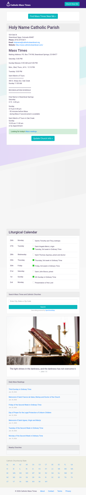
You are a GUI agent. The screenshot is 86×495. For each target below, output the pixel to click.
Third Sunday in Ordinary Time (20, 389)
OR (33, 477)
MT (33, 473)
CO (40, 465)
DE (52, 465)
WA (27, 482)
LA (52, 469)
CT (46, 465)
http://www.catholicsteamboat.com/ (29, 45)
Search (43, 307)
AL (7, 465)
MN (14, 473)
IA (33, 469)
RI (45, 477)
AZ (20, 465)
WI (39, 482)
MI (7, 473)
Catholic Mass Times (19, 4)
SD (59, 477)
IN (26, 469)
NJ (59, 473)
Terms (59, 491)
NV (46, 473)
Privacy (68, 491)
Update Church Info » (43, 138)
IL (20, 469)
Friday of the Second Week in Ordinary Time (25, 405)
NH (53, 473)
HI (7, 469)
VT (14, 482)
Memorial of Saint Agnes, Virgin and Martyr (25, 420)
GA (72, 465)
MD (65, 469)
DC (59, 465)
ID (13, 469)
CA (33, 465)
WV (33, 482)
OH (20, 477)
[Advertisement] (43, 162)
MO (27, 473)
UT (7, 482)
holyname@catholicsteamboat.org (27, 42)
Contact (51, 491)
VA (20, 482)
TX (72, 477)
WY (46, 482)
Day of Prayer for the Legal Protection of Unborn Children (30, 413)
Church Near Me (72, 4)
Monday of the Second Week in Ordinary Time (26, 436)
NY (72, 473)
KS (40, 469)
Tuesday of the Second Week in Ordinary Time (26, 428)
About (42, 491)
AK (14, 465)
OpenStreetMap (50, 310)
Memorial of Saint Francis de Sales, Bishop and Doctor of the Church (34, 397)
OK (27, 477)
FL (65, 465)
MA (72, 469)
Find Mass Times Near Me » (43, 16)
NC (8, 477)
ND (14, 477)
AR (27, 465)
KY (46, 469)
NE (40, 473)
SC (52, 477)
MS (20, 473)
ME (59, 469)
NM (65, 473)
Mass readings (31, 131)
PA (39, 477)
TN (65, 477)
